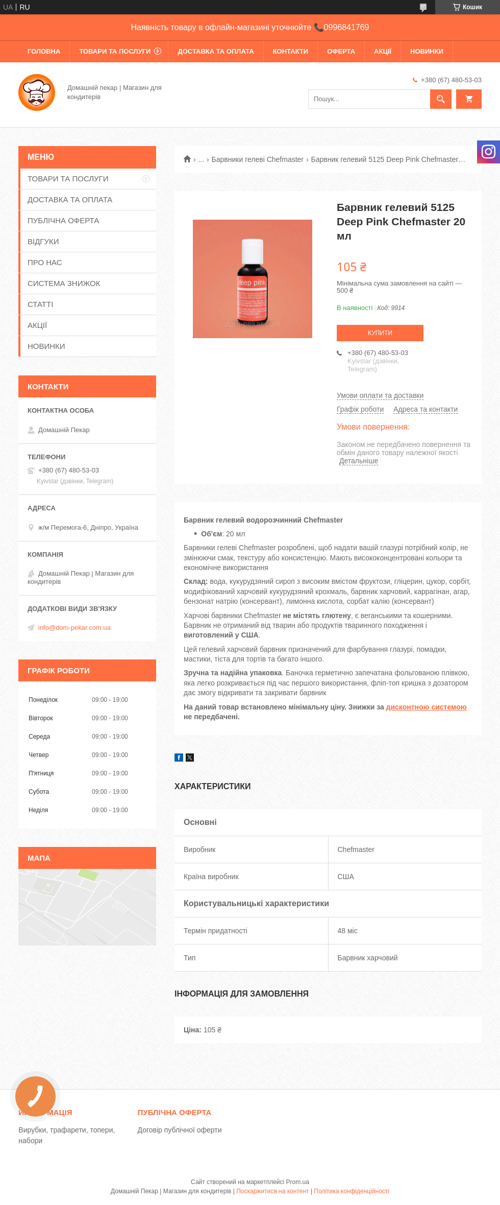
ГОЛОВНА (44, 51)
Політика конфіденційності (351, 1191)
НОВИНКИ (426, 51)
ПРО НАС (45, 262)
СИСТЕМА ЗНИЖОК (64, 283)
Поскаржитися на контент (272, 1191)
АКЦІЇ (382, 51)
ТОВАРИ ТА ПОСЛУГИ (115, 51)
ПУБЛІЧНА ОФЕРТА (63, 220)
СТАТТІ (40, 304)
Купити (380, 333)
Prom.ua (297, 1182)
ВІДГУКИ (43, 241)
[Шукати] (441, 99)
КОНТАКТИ (291, 51)
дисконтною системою (426, 707)
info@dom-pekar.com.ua (74, 627)
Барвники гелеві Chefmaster (258, 159)
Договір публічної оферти (180, 1130)
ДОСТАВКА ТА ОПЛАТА (216, 51)
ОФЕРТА (341, 51)
